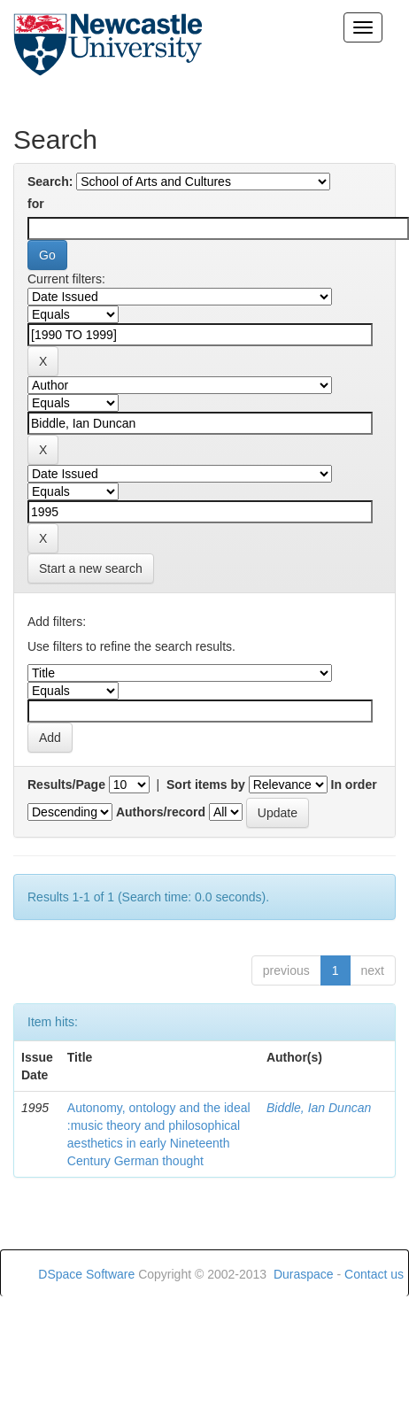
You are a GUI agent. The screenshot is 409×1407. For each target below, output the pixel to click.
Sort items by (205, 784)
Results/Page (66, 784)
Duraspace (304, 1274)
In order (354, 784)
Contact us (374, 1274)
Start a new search (91, 568)
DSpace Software (86, 1274)
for (35, 204)
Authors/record (160, 812)
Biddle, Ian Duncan (318, 1108)
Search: (50, 181)
